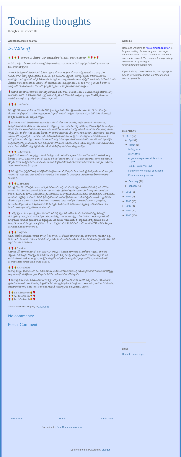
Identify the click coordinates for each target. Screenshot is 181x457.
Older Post (107, 418)
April (131, 140)
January (133, 186)
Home (62, 418)
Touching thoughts (49, 21)
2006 (129, 210)
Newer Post (17, 418)
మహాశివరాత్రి (134, 153)
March (132, 144)
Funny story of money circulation (145, 170)
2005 (129, 215)
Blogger (106, 449)
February (134, 181)
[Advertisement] (139, 107)
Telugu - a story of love (140, 165)
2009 (129, 196)
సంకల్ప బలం (134, 149)
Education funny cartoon (141, 175)
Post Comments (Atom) (69, 427)
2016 (129, 136)
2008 (129, 201)
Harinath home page (133, 354)
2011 (129, 191)
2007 (129, 206)
